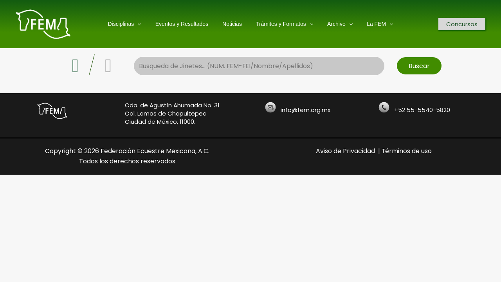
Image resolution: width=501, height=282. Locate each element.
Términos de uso (407, 150)
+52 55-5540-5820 (422, 110)
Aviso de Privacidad (345, 150)
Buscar (419, 65)
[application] (145, 24)
